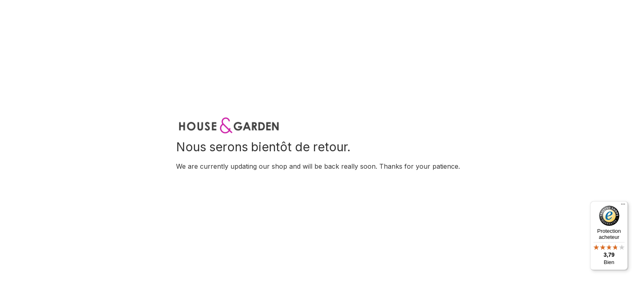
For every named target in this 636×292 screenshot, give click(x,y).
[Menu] (623, 206)
